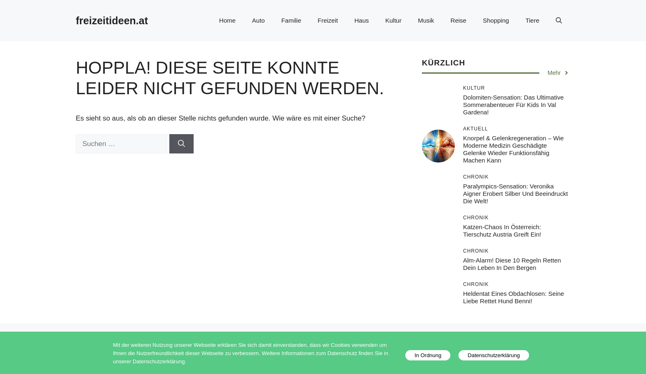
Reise (458, 20)
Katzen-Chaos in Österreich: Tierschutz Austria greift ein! (502, 230)
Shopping (496, 20)
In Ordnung (427, 355)
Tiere (532, 20)
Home (227, 20)
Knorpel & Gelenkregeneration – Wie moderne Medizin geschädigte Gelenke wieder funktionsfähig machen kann (513, 149)
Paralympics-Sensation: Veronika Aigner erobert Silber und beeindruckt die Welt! (515, 193)
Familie (291, 20)
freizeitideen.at (112, 20)
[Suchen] (181, 144)
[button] (559, 20)
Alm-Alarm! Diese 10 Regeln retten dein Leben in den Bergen (512, 264)
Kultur (393, 20)
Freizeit (328, 20)
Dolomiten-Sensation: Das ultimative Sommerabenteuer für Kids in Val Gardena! (513, 105)
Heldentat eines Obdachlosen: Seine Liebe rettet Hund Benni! (513, 297)
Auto (258, 20)
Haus (361, 20)
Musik (426, 20)
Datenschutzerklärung (494, 355)
